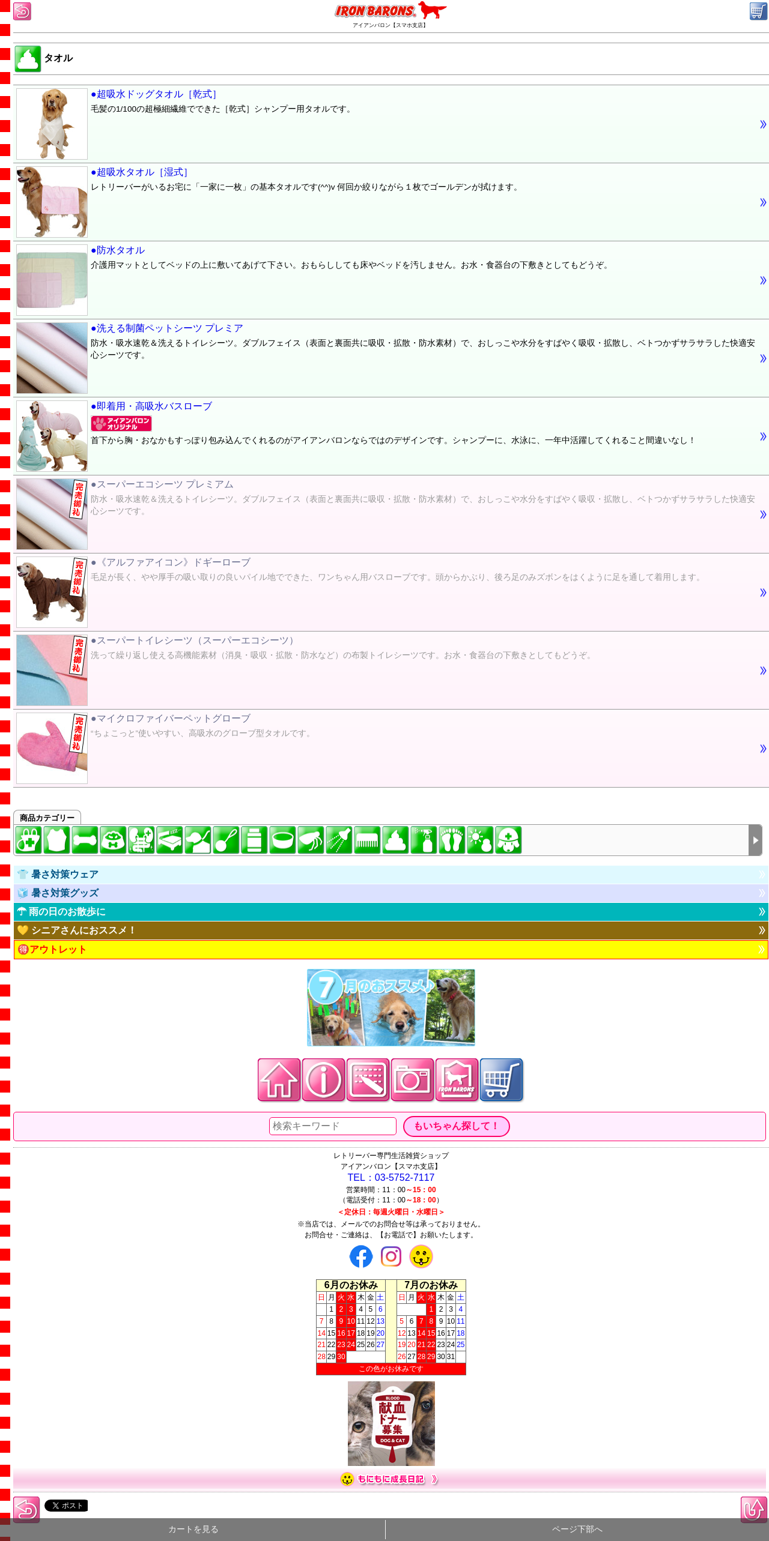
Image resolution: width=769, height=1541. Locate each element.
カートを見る (193, 1529)
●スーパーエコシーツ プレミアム (386, 499)
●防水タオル (386, 259)
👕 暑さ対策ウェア (58, 874)
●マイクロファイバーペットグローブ (386, 728)
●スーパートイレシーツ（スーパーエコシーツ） (386, 650)
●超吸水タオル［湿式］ (386, 181)
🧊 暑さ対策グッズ (58, 893)
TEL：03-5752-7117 (391, 1177)
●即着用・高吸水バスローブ (386, 425)
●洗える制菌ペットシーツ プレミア (386, 343)
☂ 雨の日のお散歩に (61, 911)
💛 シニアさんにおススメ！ (77, 930)
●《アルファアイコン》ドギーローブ (386, 571)
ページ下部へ (577, 1529)
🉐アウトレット (52, 949)
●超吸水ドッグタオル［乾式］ (386, 103)
